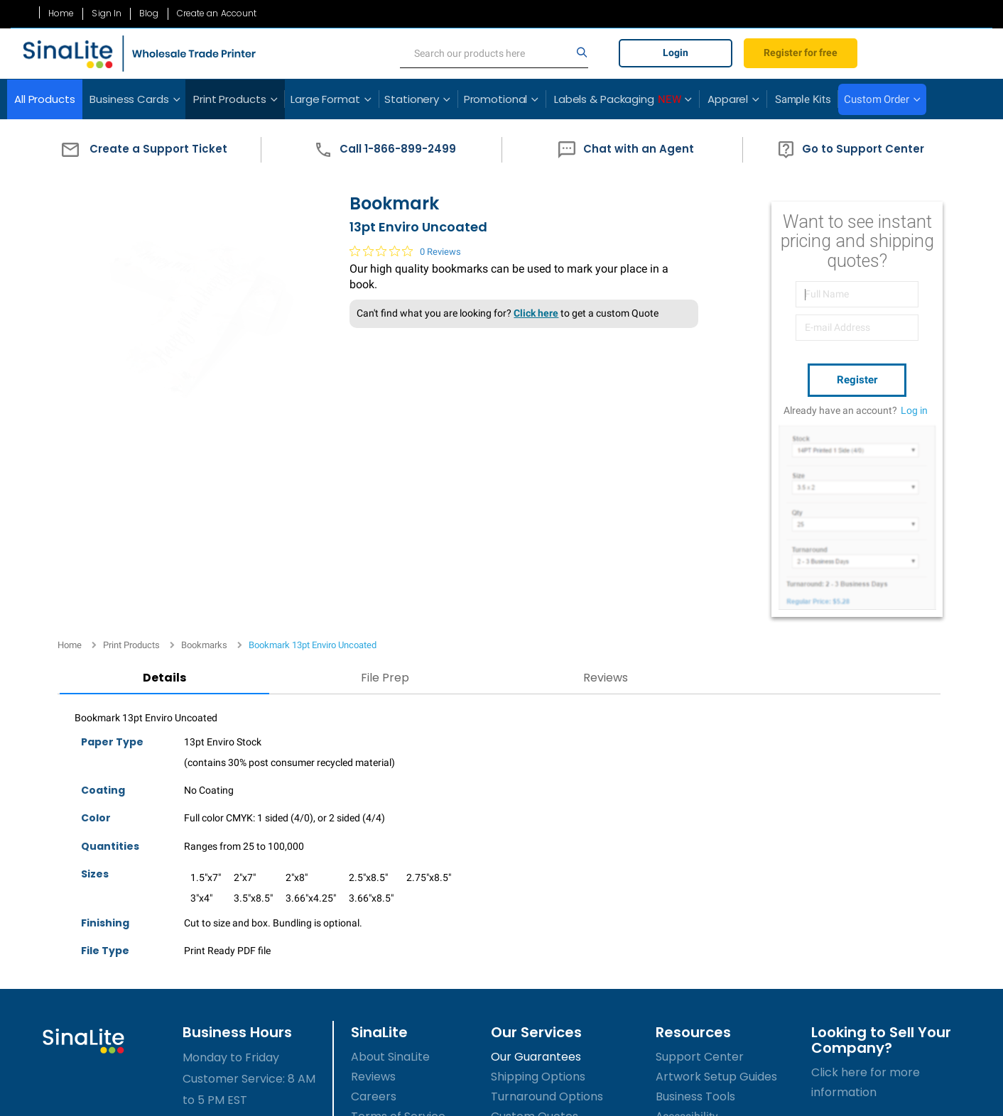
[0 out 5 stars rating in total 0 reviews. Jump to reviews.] (388, 273)
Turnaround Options (547, 895)
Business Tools (695, 895)
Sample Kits (803, 99)
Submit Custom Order (552, 934)
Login (675, 52)
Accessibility (687, 914)
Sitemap (374, 954)
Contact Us (382, 974)
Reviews (446, 476)
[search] (494, 53)
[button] (140, 150)
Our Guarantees (536, 855)
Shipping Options (538, 875)
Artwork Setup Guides (716, 875)
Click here (519, 335)
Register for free (800, 52)
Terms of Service (398, 915)
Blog (148, 13)
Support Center (700, 855)
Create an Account (217, 13)
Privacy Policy (389, 934)
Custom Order (876, 99)
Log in (914, 406)
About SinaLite (390, 855)
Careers (373, 895)
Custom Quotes (534, 915)
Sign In (106, 13)
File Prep (290, 476)
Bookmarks (204, 183)
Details (134, 476)
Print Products (131, 183)
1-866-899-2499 (235, 962)
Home (61, 13)
